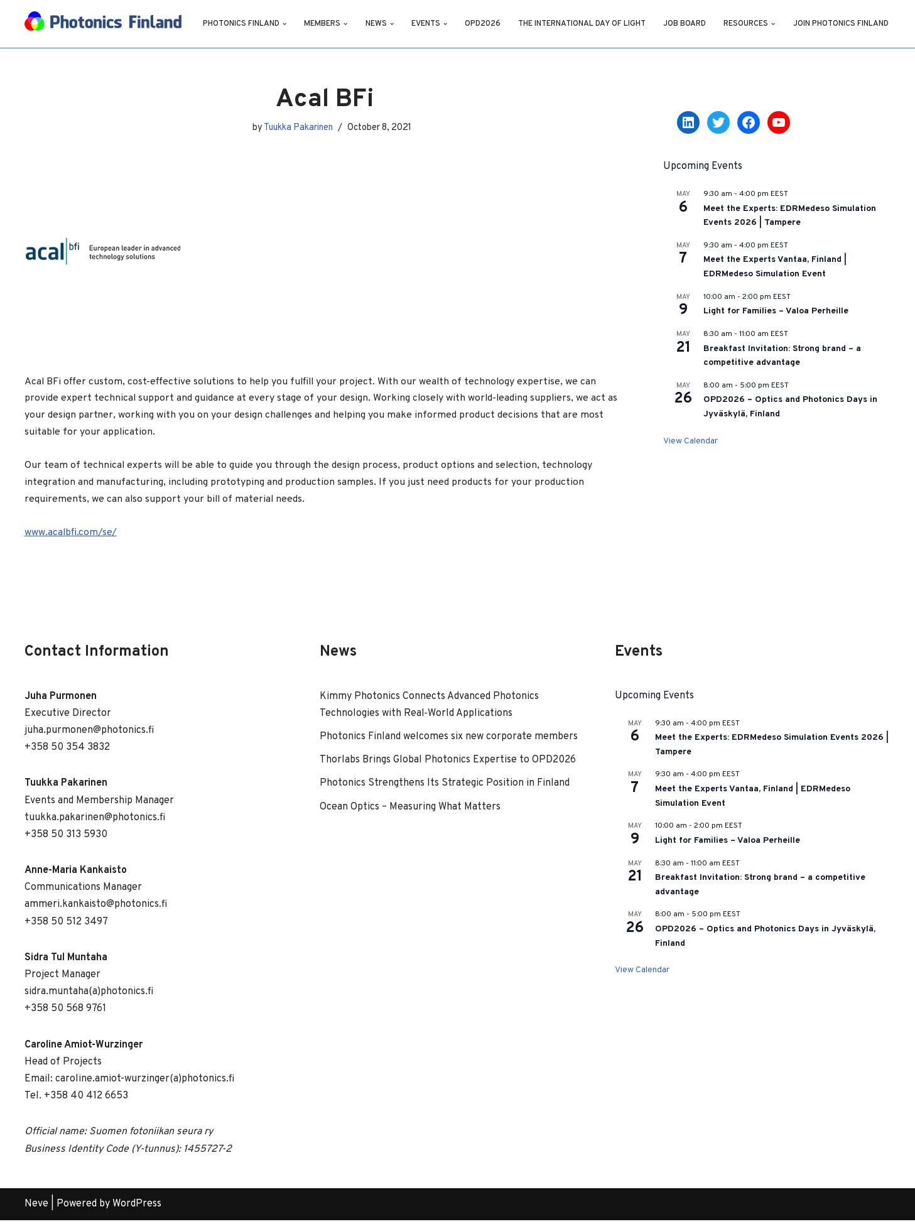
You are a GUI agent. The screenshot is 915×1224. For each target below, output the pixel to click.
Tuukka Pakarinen (297, 127)
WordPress (136, 1207)
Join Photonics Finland (251, 32)
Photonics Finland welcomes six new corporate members (449, 740)
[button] (285, 16)
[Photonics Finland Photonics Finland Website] (102, 23)
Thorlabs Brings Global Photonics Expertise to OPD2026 (449, 763)
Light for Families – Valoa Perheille (775, 311)
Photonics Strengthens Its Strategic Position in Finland (445, 787)
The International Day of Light (583, 16)
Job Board (686, 16)
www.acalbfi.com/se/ (70, 535)
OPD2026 (483, 16)
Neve (36, 1207)
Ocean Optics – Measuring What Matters (410, 810)
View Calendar (690, 441)
